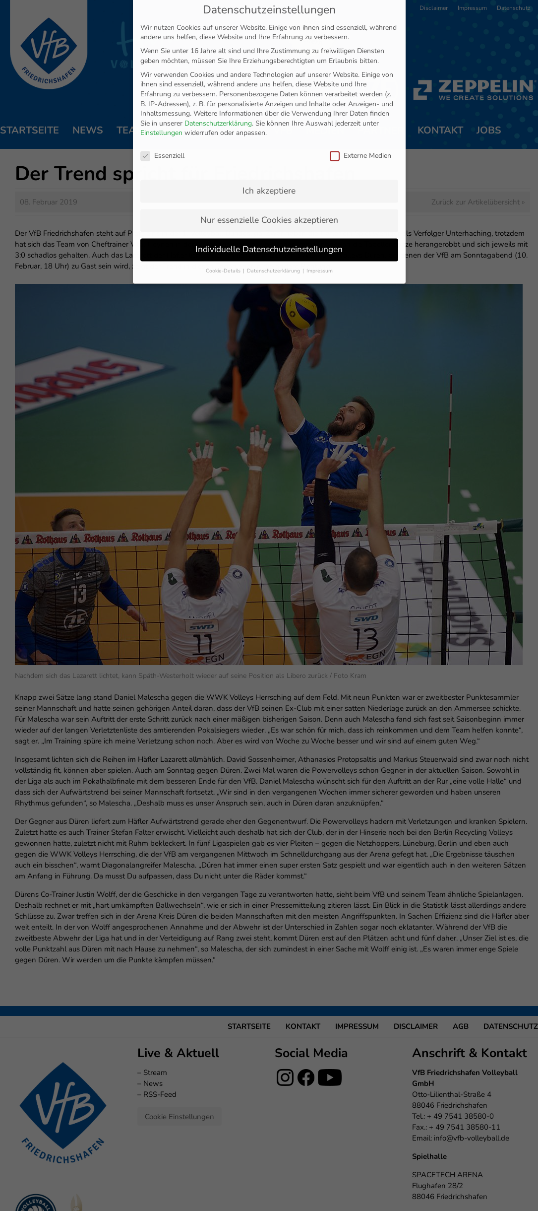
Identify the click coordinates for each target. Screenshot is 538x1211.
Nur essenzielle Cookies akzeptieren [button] (269, 162)
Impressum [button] (319, 213)
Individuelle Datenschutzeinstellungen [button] (269, 192)
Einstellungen (161, 75)
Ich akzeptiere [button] (269, 133)
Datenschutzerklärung (218, 65)
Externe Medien (360, 98)
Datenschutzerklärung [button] (274, 213)
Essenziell (162, 98)
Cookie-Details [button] (224, 213)
